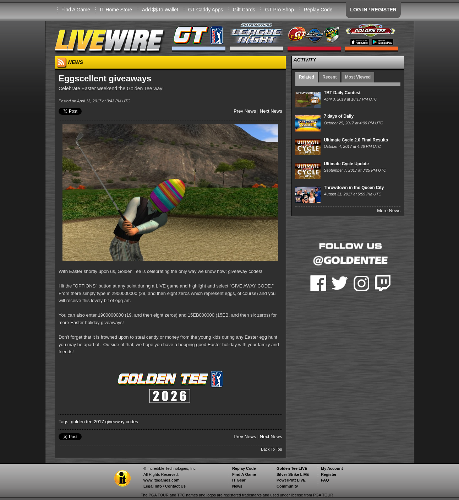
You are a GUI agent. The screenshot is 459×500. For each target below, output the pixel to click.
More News (388, 210)
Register (329, 474)
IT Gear (239, 480)
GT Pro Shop (279, 9)
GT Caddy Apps (205, 9)
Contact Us (175, 486)
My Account (332, 468)
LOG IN (358, 9)
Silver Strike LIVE (293, 474)
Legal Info (152, 486)
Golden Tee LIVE (292, 468)
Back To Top (271, 449)
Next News (271, 111)
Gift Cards (244, 9)
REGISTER (384, 9)
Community (287, 486)
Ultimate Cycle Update (346, 163)
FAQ (325, 480)
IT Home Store (116, 9)
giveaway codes (121, 421)
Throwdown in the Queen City (354, 187)
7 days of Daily (339, 116)
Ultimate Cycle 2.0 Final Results (356, 140)
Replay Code (318, 9)
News (237, 486)
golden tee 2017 (87, 421)
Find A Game (75, 9)
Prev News (245, 111)
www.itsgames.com (161, 480)
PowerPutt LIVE (291, 480)
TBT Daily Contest (342, 92)
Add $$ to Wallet (160, 9)
